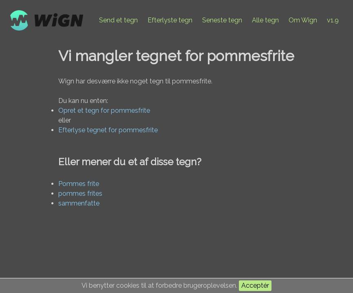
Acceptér (255, 285)
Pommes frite (78, 184)
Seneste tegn (222, 20)
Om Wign (303, 20)
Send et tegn (118, 20)
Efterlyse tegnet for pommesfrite (108, 130)
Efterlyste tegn (170, 20)
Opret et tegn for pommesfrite (104, 110)
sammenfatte (78, 203)
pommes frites (80, 193)
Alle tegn (265, 20)
